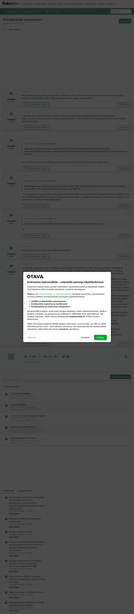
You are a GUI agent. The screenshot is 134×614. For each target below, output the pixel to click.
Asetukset (85, 337)
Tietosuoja (31, 337)
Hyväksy (100, 337)
